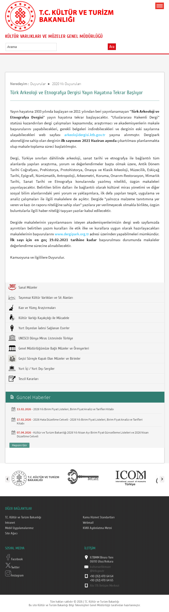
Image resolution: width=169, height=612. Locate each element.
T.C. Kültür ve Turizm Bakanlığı (23, 517)
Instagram (14, 575)
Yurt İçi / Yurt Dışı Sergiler (31, 368)
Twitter (12, 567)
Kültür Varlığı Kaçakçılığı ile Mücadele (38, 317)
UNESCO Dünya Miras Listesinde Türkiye (40, 338)
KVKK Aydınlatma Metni (97, 528)
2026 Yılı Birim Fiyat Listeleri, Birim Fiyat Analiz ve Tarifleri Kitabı (73, 409)
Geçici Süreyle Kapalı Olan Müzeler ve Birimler (44, 358)
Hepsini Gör (19, 445)
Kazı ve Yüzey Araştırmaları (32, 307)
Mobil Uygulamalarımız (19, 528)
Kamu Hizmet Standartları (99, 517)
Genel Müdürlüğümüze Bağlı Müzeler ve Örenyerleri (48, 348)
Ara (111, 46)
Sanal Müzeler (22, 287)
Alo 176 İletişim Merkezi (104, 585)
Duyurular (38, 83)
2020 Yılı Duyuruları (66, 83)
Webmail (88, 522)
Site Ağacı (11, 533)
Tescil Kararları (23, 378)
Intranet (10, 522)
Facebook (14, 559)
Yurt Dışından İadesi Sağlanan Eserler (39, 328)
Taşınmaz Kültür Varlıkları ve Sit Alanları (40, 297)
